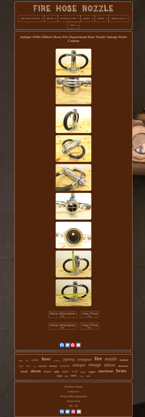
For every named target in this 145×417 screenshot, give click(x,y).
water (65, 371)
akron (36, 371)
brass (121, 370)
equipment (65, 366)
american (105, 371)
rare (88, 376)
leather (35, 359)
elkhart (109, 365)
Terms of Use (73, 401)
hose (46, 358)
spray (81, 376)
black (28, 366)
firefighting (56, 361)
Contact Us (73, 391)
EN (71, 406)
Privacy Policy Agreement (73, 396)
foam (21, 366)
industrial (42, 366)
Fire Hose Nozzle (73, 386)
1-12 (74, 371)
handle (21, 361)
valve (74, 375)
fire (98, 358)
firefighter (85, 359)
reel (34, 366)
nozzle (111, 358)
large (59, 375)
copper (92, 371)
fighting (69, 359)
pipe (66, 376)
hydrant (124, 359)
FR (76, 406)
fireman (53, 366)
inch (26, 360)
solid (56, 371)
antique (79, 365)
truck (24, 371)
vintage (94, 364)
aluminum (123, 366)
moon (47, 371)
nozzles (83, 372)
